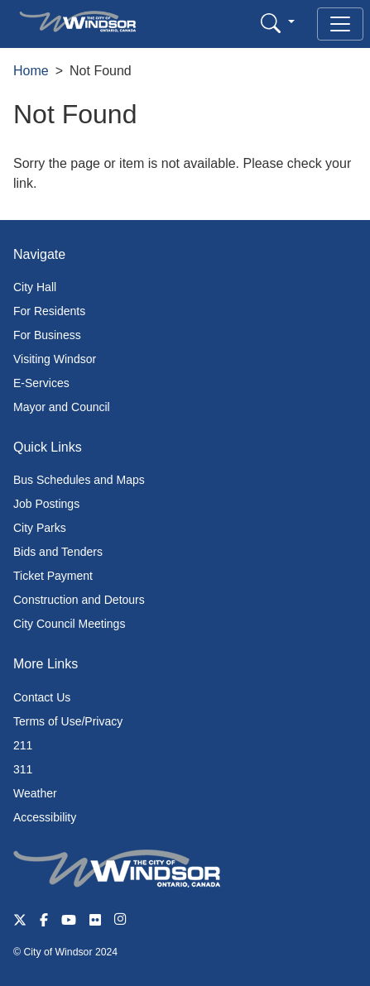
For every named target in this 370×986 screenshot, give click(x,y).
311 (22, 769)
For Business (47, 335)
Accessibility (44, 817)
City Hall (34, 287)
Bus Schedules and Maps (79, 479)
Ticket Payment (53, 575)
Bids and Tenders (58, 551)
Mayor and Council (61, 407)
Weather (35, 793)
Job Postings (46, 503)
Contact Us (41, 697)
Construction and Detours (79, 599)
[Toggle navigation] (340, 24)
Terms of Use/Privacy (68, 721)
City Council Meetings (69, 623)
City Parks (39, 527)
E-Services (41, 383)
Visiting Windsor (54, 359)
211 (22, 745)
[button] (277, 23)
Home (31, 71)
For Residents (49, 311)
